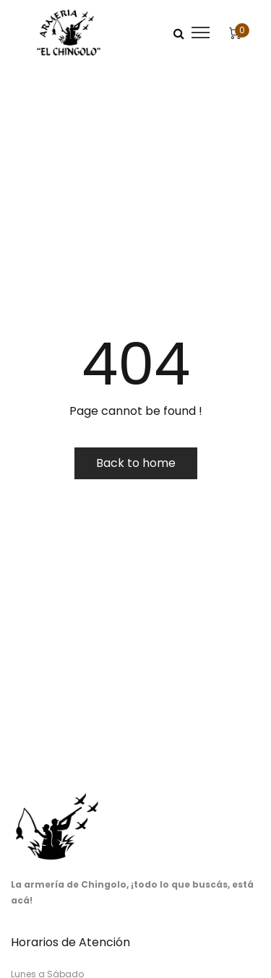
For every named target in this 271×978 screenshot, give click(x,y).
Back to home (136, 463)
